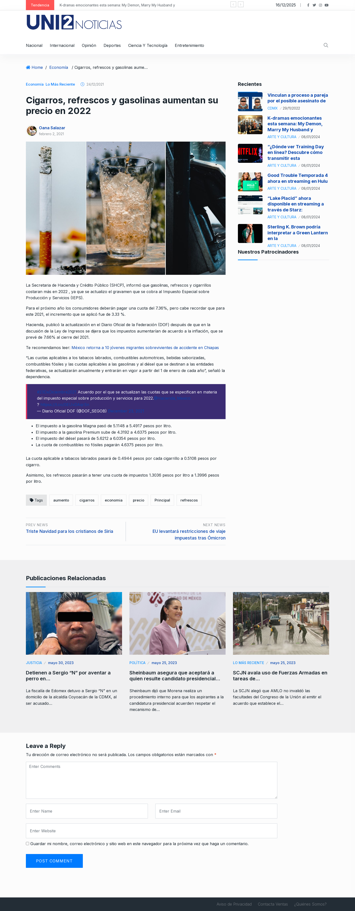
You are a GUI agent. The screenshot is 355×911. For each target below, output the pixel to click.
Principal (162, 500)
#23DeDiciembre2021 (56, 392)
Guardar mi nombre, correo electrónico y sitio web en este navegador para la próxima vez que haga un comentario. (139, 843)
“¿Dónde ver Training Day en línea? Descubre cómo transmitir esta (295, 152)
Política (137, 663)
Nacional (34, 45)
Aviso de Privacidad (234, 904)
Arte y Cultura (281, 137)
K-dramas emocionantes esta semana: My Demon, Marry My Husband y (118, 5)
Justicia (34, 663)
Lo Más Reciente (60, 84)
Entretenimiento (189, 45)
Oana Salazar (52, 127)
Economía (58, 67)
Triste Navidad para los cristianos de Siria (69, 531)
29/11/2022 (291, 108)
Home (37, 67)
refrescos (189, 500)
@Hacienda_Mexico (172, 398)
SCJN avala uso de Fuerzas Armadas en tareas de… (280, 676)
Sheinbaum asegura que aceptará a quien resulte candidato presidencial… (174, 676)
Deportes (112, 45)
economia (114, 500)
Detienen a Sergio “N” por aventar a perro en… (68, 676)
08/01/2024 (310, 137)
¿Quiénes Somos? (310, 904)
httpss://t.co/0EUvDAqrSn (64, 404)
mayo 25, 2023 (164, 663)
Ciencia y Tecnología (147, 45)
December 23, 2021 (126, 411)
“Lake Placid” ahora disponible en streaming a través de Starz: (295, 204)
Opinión (89, 45)
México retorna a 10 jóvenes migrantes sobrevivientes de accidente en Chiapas (145, 347)
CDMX (272, 108)
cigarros (86, 500)
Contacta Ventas (273, 904)
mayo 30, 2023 (61, 663)
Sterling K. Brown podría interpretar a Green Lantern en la (297, 232)
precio (138, 500)
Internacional (62, 45)
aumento (61, 500)
